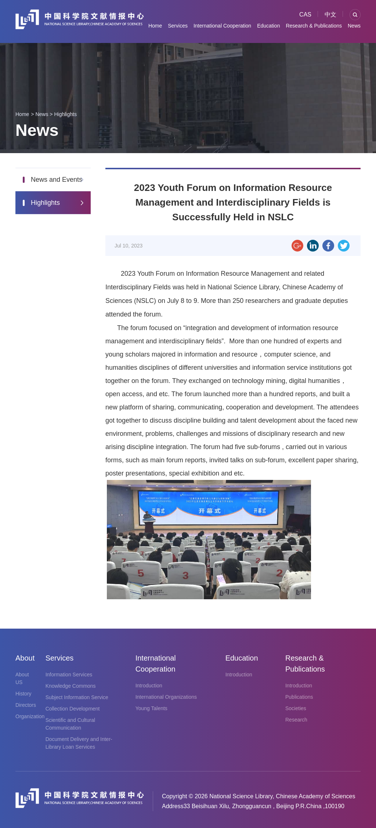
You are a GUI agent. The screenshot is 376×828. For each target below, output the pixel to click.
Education (268, 26)
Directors (25, 705)
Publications (299, 697)
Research (296, 720)
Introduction (148, 685)
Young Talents (151, 708)
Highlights (65, 114)
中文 (330, 14)
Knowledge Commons (71, 686)
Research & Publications (314, 26)
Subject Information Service (77, 697)
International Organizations (166, 697)
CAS (305, 14)
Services (178, 26)
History (23, 694)
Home (155, 26)
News (354, 26)
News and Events (56, 179)
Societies (295, 708)
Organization (29, 716)
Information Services (69, 674)
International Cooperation (222, 26)
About (23, 658)
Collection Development (73, 709)
